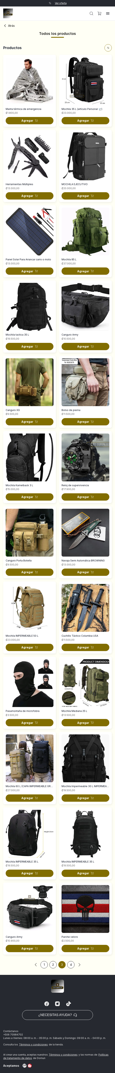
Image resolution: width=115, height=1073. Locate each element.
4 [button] (71, 964)
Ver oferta (61, 3)
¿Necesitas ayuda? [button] (57, 1015)
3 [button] (62, 964)
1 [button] (44, 964)
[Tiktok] (68, 1004)
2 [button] (53, 964)
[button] (91, 13)
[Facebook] (47, 1004)
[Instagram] (57, 1004)
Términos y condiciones (33, 1044)
